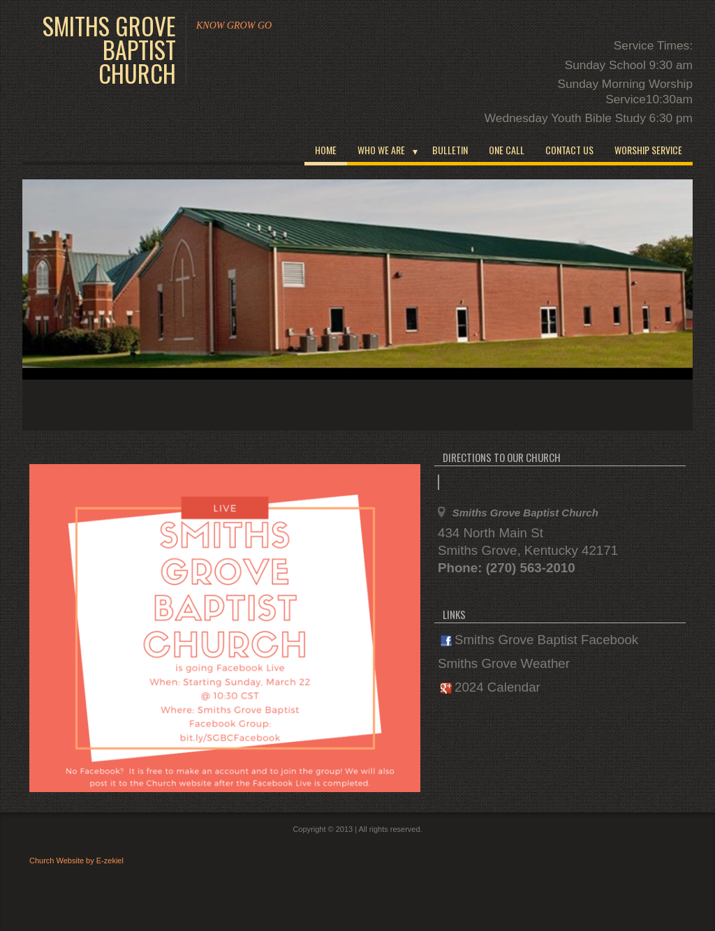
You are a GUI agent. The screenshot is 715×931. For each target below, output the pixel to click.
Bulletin (450, 149)
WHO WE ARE (381, 149)
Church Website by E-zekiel (76, 860)
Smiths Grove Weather (504, 663)
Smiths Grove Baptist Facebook (539, 639)
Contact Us (569, 149)
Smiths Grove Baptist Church (109, 49)
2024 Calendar (490, 687)
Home (326, 149)
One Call (506, 149)
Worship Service (648, 149)
